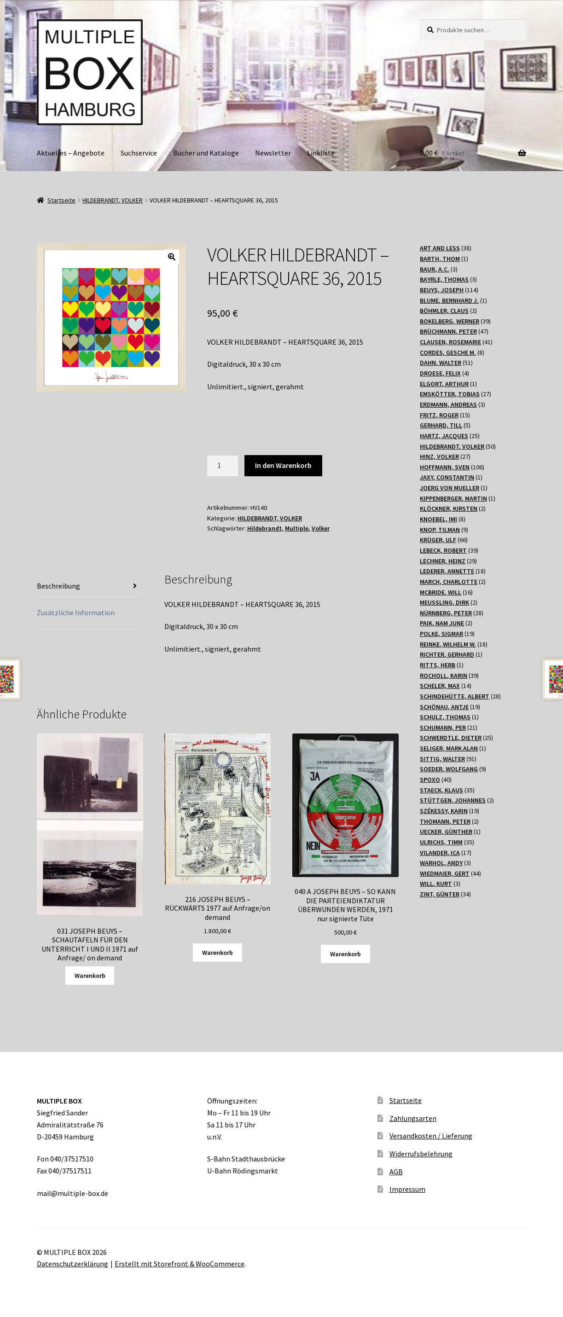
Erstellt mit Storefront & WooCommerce (179, 1263)
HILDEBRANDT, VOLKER (112, 200)
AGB (396, 1171)
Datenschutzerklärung (72, 1263)
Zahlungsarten (412, 1118)
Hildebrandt (264, 528)
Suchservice (139, 152)
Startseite (61, 200)
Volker (321, 528)
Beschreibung (58, 585)
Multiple (296, 528)
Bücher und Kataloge (206, 152)
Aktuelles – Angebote (70, 152)
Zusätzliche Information (76, 612)
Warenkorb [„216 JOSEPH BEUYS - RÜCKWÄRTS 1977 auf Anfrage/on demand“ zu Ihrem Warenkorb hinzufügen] (217, 952)
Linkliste (321, 152)
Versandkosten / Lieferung (430, 1135)
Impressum (407, 1189)
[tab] (90, 586)
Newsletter (273, 152)
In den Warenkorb (283, 465)
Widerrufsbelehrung (421, 1153)
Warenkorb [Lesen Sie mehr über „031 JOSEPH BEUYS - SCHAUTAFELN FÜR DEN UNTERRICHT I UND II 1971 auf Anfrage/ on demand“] (90, 975)
